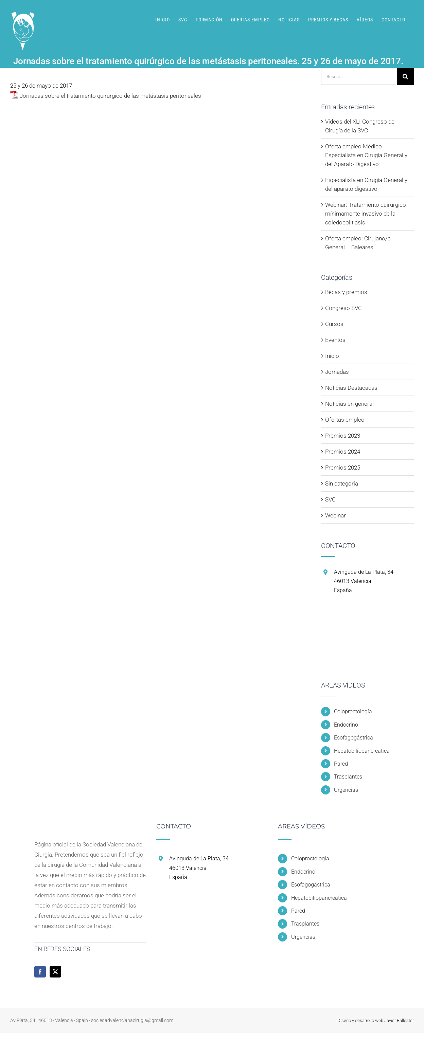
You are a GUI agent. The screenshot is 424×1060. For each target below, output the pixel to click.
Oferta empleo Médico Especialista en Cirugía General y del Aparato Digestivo (366, 155)
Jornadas (337, 371)
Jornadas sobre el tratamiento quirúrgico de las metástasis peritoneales (110, 95)
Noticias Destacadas (351, 387)
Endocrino (346, 724)
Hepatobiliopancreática (362, 751)
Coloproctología (353, 711)
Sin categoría (341, 483)
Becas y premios (346, 292)
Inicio (332, 355)
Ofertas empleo (345, 419)
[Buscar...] (359, 76)
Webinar (335, 515)
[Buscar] (405, 76)
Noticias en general (349, 403)
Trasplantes (348, 776)
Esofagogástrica (353, 737)
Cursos (334, 324)
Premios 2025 (342, 467)
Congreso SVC (343, 308)
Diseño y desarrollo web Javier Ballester (375, 1020)
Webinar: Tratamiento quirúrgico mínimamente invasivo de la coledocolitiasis (365, 213)
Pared (341, 764)
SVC (330, 499)
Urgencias (346, 790)
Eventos (335, 339)
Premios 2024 (342, 451)
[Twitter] (55, 971)
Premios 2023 (342, 435)
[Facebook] (40, 971)
